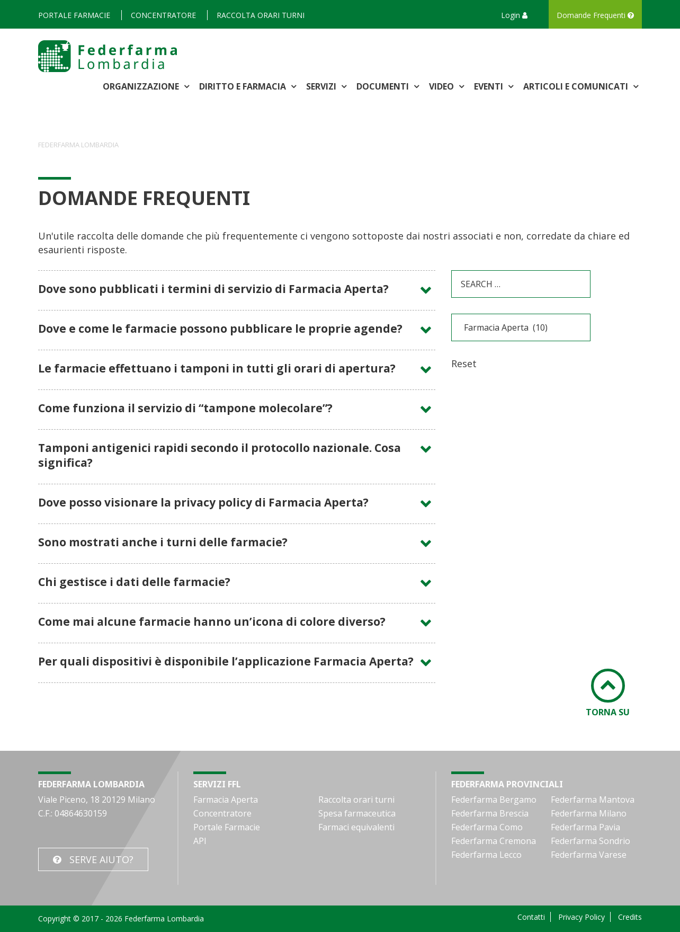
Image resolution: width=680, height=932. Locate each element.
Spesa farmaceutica (357, 813)
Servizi (322, 86)
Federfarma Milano (589, 813)
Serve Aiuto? (101, 859)
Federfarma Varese (589, 854)
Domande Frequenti (595, 15)
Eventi (489, 86)
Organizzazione (142, 86)
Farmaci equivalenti (356, 827)
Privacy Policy (581, 917)
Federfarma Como (487, 827)
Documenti (383, 86)
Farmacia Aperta (225, 799)
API (200, 841)
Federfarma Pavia (585, 827)
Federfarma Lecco (486, 854)
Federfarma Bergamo (493, 799)
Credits (630, 917)
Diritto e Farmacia (243, 86)
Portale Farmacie (74, 15)
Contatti (531, 917)
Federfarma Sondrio (590, 841)
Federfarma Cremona (493, 841)
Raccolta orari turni (261, 15)
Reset (464, 363)
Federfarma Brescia (490, 813)
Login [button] (514, 15)
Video (442, 86)
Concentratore (163, 15)
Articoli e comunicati (576, 86)
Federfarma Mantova (592, 799)
